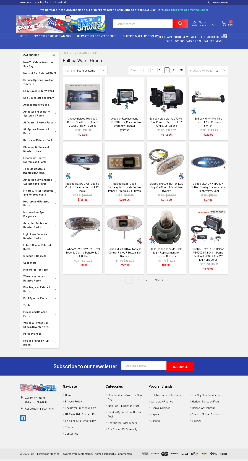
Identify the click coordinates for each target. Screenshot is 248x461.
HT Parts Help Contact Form (96, 39)
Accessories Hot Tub (40, 107)
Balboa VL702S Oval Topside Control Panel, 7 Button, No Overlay (124, 255)
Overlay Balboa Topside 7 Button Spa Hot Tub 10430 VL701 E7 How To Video (82, 125)
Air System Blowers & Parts (40, 134)
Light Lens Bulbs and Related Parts (40, 239)
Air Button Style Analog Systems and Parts (40, 185)
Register (200, 27)
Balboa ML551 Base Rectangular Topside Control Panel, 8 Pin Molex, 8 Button (124, 190)
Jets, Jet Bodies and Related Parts (40, 228)
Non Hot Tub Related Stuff (39, 76)
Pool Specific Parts (40, 301)
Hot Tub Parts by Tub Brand (40, 345)
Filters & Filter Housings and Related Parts (40, 195)
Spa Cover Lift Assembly (38, 101)
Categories (31, 58)
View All (196, 422)
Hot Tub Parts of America (166, 397)
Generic (155, 422)
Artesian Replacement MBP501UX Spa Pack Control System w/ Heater (124, 125)
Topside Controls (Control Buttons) (40, 174)
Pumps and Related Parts (40, 317)
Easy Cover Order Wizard (38, 94)
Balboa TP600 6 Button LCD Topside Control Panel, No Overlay (166, 190)
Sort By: (70, 73)
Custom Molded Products (207, 416)
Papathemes (124, 455)
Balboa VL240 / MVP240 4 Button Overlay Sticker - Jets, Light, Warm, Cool (208, 190)
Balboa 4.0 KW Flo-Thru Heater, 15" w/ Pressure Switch (208, 125)
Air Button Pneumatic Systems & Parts (40, 116)
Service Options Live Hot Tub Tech (38, 85)
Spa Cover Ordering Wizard (52, 39)
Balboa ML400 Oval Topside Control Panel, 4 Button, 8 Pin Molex (82, 190)
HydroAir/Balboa (160, 409)
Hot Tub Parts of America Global (186, 9)
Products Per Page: (201, 73)
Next (160, 283)
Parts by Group (40, 336)
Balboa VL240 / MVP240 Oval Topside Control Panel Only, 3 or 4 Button (83, 255)
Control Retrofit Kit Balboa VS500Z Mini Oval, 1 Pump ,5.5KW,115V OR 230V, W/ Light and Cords (208, 257)
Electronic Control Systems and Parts (40, 163)
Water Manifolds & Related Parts (40, 281)
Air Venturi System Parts (40, 125)
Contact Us (71, 435)
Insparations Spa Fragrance (34, 217)
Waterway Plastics (162, 403)
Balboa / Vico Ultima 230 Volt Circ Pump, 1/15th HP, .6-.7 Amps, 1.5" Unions (166, 125)
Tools (26, 308)
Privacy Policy (73, 403)
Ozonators (29, 265)
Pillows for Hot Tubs (40, 272)
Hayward (156, 416)
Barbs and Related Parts (38, 143)
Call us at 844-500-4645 (39, 410)
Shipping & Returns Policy (141, 39)
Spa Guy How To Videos (206, 397)
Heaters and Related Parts (40, 206)
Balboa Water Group (203, 409)
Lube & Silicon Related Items (37, 250)
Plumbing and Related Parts (40, 292)
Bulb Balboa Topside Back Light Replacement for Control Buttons (166, 255)
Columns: (136, 73)
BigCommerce (83, 455)
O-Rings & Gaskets (40, 259)
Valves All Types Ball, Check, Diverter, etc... (40, 328)
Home (23, 39)
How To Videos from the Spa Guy (38, 67)
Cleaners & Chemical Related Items (40, 152)
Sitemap (70, 429)
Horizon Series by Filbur (206, 403)
